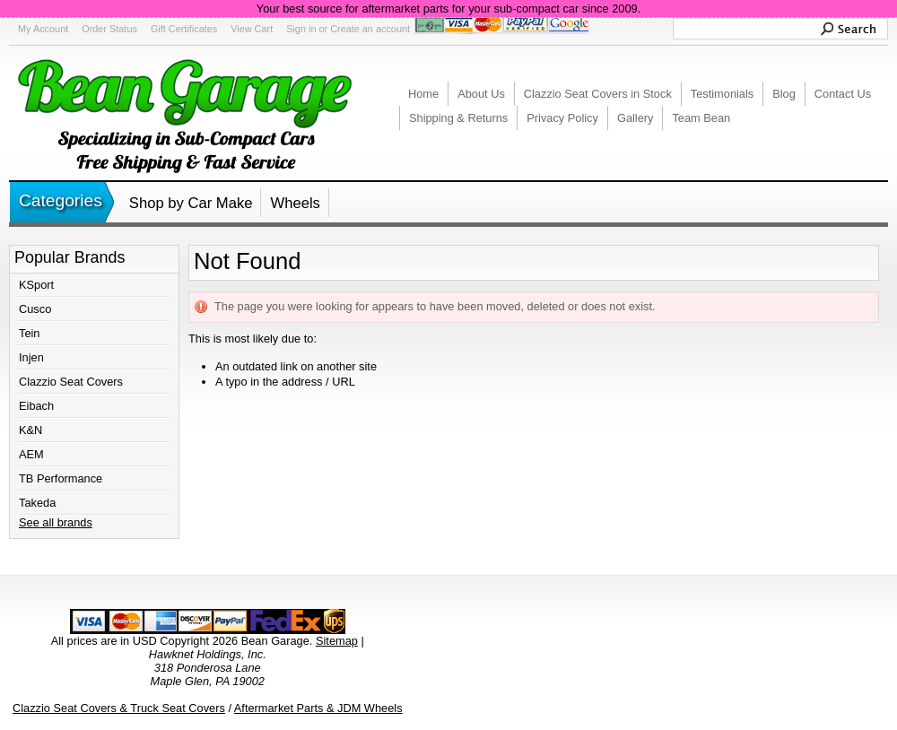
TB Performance (60, 478)
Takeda (37, 502)
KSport (36, 284)
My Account (43, 28)
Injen (31, 357)
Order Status (109, 28)
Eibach (36, 406)
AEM (31, 454)
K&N (30, 430)
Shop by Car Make (191, 203)
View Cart (252, 28)
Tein (29, 333)
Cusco (35, 309)
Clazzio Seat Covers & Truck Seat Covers (119, 708)
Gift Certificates (184, 28)
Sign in (301, 28)
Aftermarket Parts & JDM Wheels (318, 708)
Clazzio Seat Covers (71, 381)
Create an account (370, 28)
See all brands (55, 522)
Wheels (294, 203)
